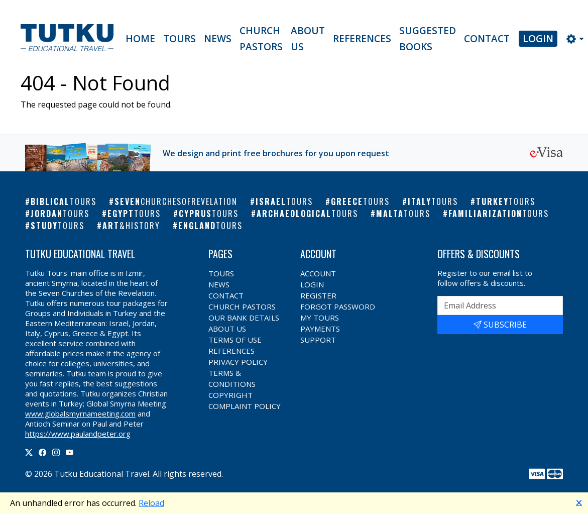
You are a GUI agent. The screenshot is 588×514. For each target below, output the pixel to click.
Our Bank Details (243, 318)
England (210, 226)
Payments (320, 329)
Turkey (505, 201)
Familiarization (498, 214)
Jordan (60, 214)
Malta (403, 214)
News (217, 38)
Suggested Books (427, 39)
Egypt (134, 214)
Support (318, 340)
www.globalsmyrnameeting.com (80, 413)
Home (140, 38)
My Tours (319, 318)
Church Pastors (261, 39)
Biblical (63, 201)
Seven (176, 201)
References (362, 38)
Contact (487, 38)
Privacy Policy (238, 362)
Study (57, 226)
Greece (360, 201)
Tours (179, 38)
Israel (284, 201)
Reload (151, 502)
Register (318, 295)
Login (538, 38)
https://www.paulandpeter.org (78, 434)
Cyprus (209, 214)
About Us (308, 39)
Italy (433, 201)
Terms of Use (235, 340)
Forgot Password (337, 306)
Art (131, 226)
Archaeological (307, 214)
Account (318, 273)
